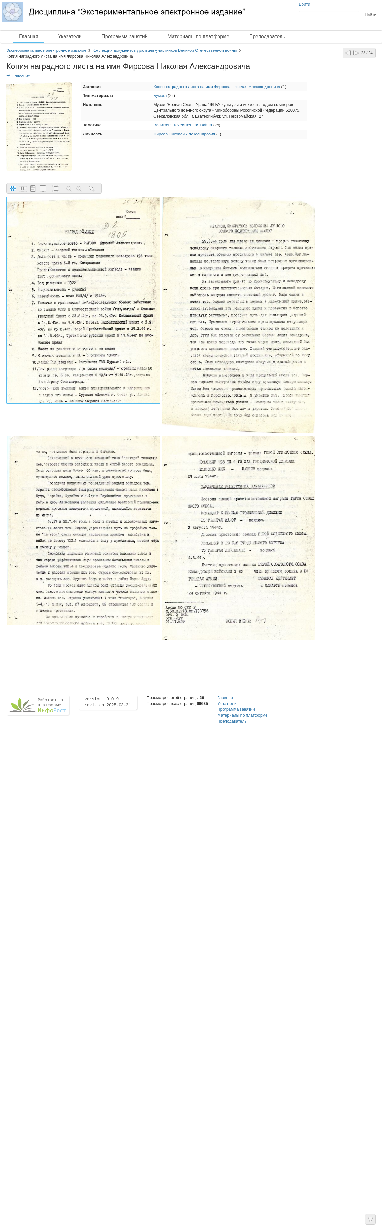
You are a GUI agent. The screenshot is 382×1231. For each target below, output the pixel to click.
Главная (28, 36)
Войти (304, 4)
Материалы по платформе (198, 36)
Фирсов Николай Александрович (184, 134)
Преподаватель (267, 36)
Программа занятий (124, 36)
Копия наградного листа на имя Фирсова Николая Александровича (217, 86)
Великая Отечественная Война (182, 125)
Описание (18, 76)
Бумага (160, 95)
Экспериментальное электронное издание (46, 50)
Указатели (70, 36)
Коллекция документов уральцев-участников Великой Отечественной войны (164, 50)
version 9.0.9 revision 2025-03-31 (108, 702)
